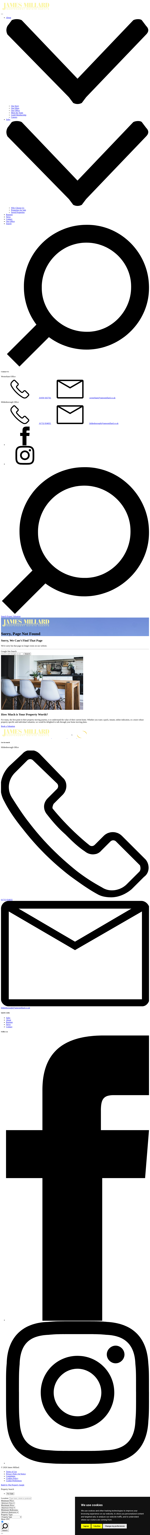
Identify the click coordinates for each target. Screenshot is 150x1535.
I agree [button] (86, 1526)
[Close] (2, 1533)
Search (27, 654)
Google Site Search (9, 651)
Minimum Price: (7, 1501)
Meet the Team (17, 113)
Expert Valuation (14, 616)
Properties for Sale (18, 210)
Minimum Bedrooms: (9, 1510)
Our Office (15, 110)
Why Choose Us (17, 208)
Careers (14, 117)
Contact (9, 219)
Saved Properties (18, 212)
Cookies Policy (12, 1478)
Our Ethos (15, 108)
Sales (8, 1018)
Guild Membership (18, 115)
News (8, 217)
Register (9, 215)
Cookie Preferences (14, 1481)
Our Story (15, 106)
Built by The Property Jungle (12, 1485)
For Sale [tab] (10, 1494)
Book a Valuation (8, 726)
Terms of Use (11, 1472)
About (8, 1020)
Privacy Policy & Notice (16, 1474)
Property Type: (7, 1515)
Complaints (10, 1476)
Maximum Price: (8, 1505)
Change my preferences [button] (115, 1526)
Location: (5, 1498)
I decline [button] (96, 1526)
